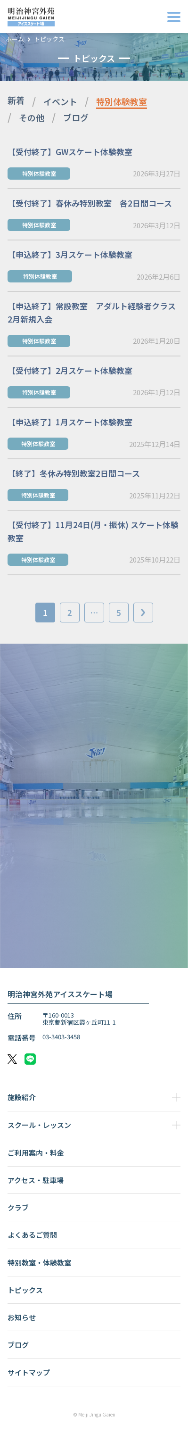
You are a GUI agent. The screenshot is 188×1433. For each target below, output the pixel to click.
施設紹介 (22, 1097)
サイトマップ (29, 1372)
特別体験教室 (121, 101)
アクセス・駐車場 (36, 1180)
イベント (60, 101)
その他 (31, 117)
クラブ (18, 1207)
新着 (16, 100)
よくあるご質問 (32, 1235)
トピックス (49, 39)
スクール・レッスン (39, 1125)
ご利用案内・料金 (36, 1153)
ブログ (76, 117)
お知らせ (22, 1317)
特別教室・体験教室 (39, 1263)
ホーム (15, 39)
